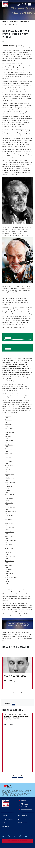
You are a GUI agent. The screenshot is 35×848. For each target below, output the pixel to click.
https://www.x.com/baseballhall (9, 836)
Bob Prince (8, 453)
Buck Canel (8, 449)
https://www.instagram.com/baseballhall (20, 836)
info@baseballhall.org (26, 809)
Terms (20, 819)
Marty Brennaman (11, 511)
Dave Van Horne (10, 557)
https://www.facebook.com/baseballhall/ (15, 836)
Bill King (7, 581)
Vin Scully (8, 436)
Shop (4, 822)
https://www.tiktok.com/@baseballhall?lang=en (32, 836)
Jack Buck (8, 457)
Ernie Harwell (9, 432)
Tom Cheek (8, 565)
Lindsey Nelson (10, 461)
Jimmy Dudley (9, 499)
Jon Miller (8, 552)
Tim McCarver (9, 561)
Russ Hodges (9, 428)
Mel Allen (8, 416)
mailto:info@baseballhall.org (3, 836)
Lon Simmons (9, 528)
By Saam (8, 470)
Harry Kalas (9, 519)
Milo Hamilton (9, 478)
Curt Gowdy (9, 445)
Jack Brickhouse (10, 441)
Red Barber (8, 420)
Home (4, 21)
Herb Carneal (9, 494)
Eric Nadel (8, 569)
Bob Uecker (9, 523)
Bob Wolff (8, 490)
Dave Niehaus (9, 544)
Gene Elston (9, 536)
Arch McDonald (10, 507)
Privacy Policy (22, 815)
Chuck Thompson (10, 482)
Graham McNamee (11, 577)
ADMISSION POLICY (23, 822)
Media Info (5, 826)
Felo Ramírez (9, 515)
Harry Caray (9, 465)
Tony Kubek (9, 548)
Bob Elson (8, 424)
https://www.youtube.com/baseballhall (26, 836)
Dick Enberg (9, 573)
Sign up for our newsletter (17, 841)
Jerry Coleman (9, 532)
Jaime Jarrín (9, 503)
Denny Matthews (10, 540)
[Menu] (29, 4)
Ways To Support (7, 819)
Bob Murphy (9, 486)
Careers (5, 815)
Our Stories (12, 21)
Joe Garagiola (9, 474)
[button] (14, 693)
